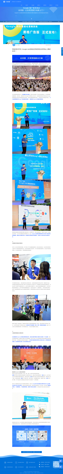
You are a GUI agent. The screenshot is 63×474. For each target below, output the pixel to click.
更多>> (59, 21)
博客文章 (50, 5)
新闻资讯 (44, 5)
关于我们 (56, 5)
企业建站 (32, 5)
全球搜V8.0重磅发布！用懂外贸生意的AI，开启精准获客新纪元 (30, 21)
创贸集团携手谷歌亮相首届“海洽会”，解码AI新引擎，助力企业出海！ (47, 21)
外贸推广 (26, 5)
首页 (21, 5)
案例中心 (38, 5)
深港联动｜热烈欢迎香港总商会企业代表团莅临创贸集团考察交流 (13, 21)
